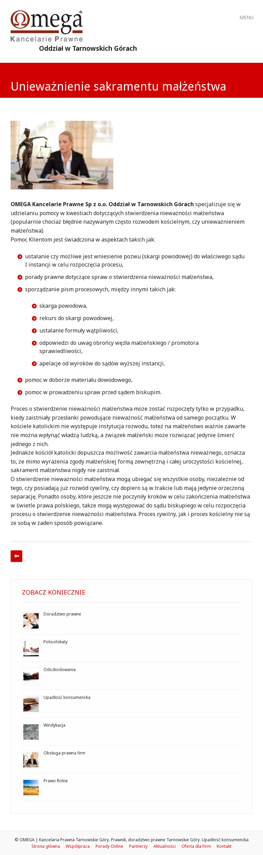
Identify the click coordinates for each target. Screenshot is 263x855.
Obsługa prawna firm (64, 753)
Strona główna (46, 846)
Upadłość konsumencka (66, 697)
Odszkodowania (59, 669)
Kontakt (224, 846)
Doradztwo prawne (62, 614)
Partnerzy (138, 846)
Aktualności (164, 846)
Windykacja (54, 725)
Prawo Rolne (55, 781)
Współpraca (78, 846)
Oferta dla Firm (196, 846)
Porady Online (109, 846)
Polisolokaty (55, 642)
